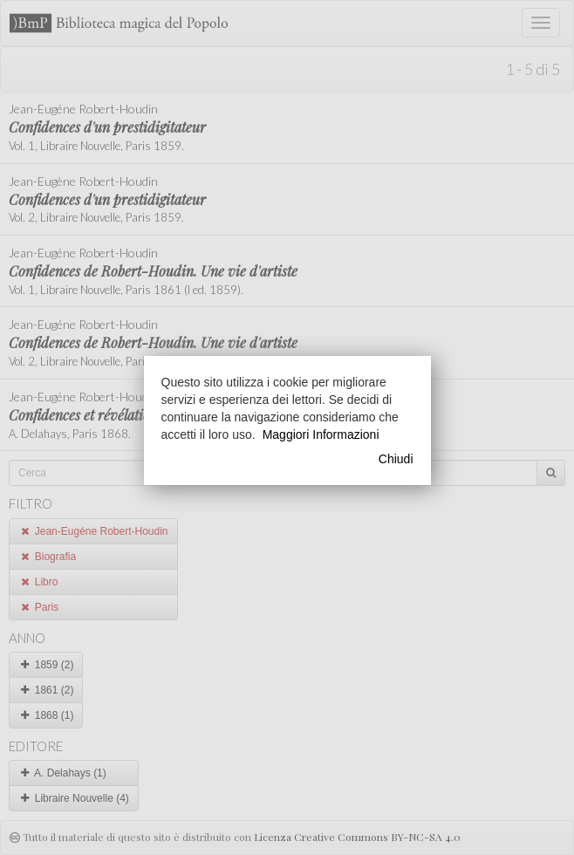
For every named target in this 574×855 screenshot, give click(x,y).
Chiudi (396, 459)
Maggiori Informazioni (321, 434)
